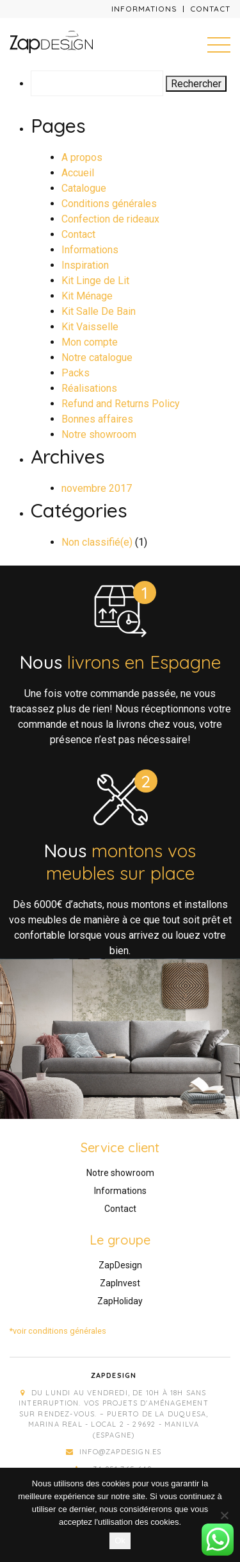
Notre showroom (98, 434)
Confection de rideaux (110, 219)
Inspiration (85, 265)
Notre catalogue (96, 357)
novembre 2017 (96, 488)
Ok (120, 1540)
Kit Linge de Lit (95, 280)
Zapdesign (114, 1375)
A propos (81, 157)
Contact (210, 8)
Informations (144, 8)
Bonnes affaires (97, 419)
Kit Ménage (87, 296)
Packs (75, 373)
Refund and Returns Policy (120, 404)
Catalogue (83, 188)
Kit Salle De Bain (98, 311)
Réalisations (89, 388)
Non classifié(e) (96, 542)
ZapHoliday (120, 1301)
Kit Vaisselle (89, 327)
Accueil (77, 173)
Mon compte (89, 342)
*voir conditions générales (58, 1331)
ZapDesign (120, 1265)
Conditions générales (109, 203)
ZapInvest (120, 1283)
